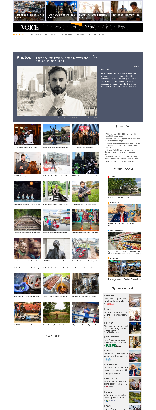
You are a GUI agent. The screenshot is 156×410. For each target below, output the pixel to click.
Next (71, 90)
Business (114, 177)
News (58, 26)
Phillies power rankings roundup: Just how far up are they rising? (122, 139)
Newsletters (99, 34)
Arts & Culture (83, 34)
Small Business (112, 337)
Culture (89, 26)
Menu (17, 27)
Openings (110, 295)
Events (105, 26)
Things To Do (115, 203)
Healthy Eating (116, 230)
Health (74, 26)
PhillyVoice (30, 27)
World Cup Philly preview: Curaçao (120, 161)
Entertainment (66, 34)
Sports (121, 26)
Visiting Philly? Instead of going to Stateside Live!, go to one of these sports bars (121, 152)
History (109, 323)
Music (53, 34)
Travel (108, 309)
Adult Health (111, 378)
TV (46, 34)
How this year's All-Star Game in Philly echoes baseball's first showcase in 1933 (121, 157)
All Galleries (93, 56)
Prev (29, 90)
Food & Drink (35, 34)
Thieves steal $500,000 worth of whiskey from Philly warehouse (122, 135)
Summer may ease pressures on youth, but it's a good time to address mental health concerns (122, 145)
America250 (115, 258)
